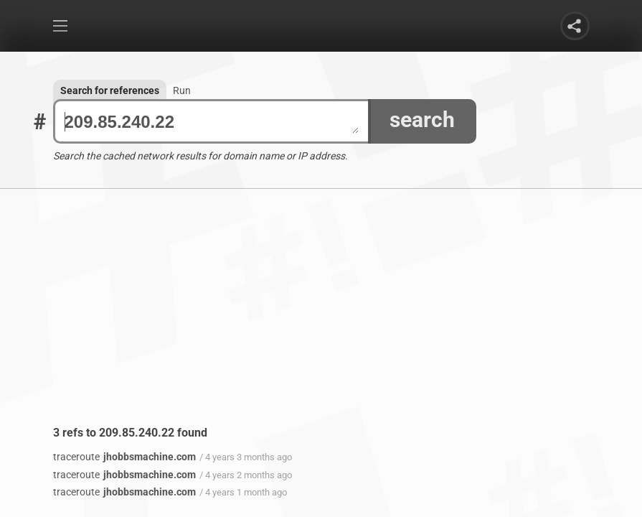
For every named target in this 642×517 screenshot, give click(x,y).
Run (182, 90)
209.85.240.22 (212, 122)
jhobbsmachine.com (124, 456)
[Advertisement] (321, 318)
